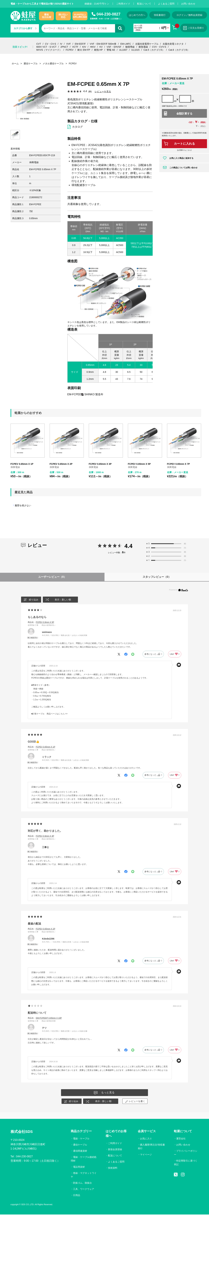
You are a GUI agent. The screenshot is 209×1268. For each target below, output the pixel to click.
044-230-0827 (108, 14)
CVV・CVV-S (159, 46)
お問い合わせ (188, 3)
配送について (144, 3)
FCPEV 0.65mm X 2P (61, 464)
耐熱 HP (98, 49)
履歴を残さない (23, 505)
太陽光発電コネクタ (173, 43)
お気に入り (146, 1138)
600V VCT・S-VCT (46, 46)
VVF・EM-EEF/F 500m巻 (103, 43)
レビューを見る (103, 91)
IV (61, 43)
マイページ (146, 1154)
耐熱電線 (143, 46)
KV (101, 46)
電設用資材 (79, 1167)
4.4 (128, 546)
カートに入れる (184, 143)
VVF (68, 43)
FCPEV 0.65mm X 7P (178, 464)
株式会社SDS (22, 1132)
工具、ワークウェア (83, 1189)
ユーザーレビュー (52, 576)
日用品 (76, 1195)
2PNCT (64, 46)
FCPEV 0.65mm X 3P (100, 464)
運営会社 (181, 1138)
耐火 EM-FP (83, 49)
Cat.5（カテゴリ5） (153, 49)
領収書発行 (160, 15)
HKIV (92, 46)
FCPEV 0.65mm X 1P (22, 464)
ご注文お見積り (193, 28)
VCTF (75, 46)
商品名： (41, 622)
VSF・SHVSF (114, 46)
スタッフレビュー (157, 576)
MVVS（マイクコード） (49, 49)
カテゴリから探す (25, 28)
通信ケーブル (80, 1144)
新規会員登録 (115, 1149)
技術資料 (112, 1168)
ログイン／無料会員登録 (189, 15)
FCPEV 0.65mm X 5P (139, 464)
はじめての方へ (137, 15)
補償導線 (130, 46)
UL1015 (135, 49)
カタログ (77, 126)
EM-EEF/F (80, 43)
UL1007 (123, 49)
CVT (38, 43)
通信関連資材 (80, 1151)
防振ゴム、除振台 (82, 1183)
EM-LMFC (125, 43)
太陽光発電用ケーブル (147, 43)
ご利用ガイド (123, 3)
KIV (84, 46)
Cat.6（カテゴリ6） (178, 49)
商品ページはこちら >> (57, 714)
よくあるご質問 (166, 3)
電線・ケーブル (81, 1138)
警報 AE (111, 49)
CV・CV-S (50, 43)
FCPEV (70, 49)
